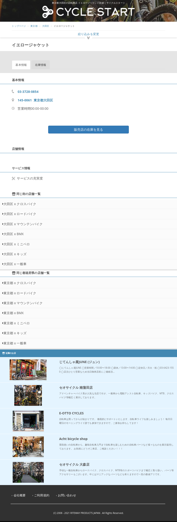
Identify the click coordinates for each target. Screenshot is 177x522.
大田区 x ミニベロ (16, 244)
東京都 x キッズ (15, 333)
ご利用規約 (41, 495)
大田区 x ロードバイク (19, 214)
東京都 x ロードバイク (19, 293)
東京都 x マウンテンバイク (23, 303)
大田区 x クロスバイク (19, 204)
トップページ (19, 25)
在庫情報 (40, 65)
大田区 (45, 25)
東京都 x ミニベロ (16, 323)
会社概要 (20, 495)
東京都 (33, 25)
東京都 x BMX (13, 313)
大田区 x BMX (13, 234)
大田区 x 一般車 (15, 264)
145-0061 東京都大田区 (35, 100)
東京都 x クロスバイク (19, 283)
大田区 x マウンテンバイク (23, 224)
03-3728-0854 (28, 91)
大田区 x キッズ (15, 254)
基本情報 (21, 65)
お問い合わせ (67, 495)
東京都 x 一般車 (15, 343)
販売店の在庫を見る (88, 129)
